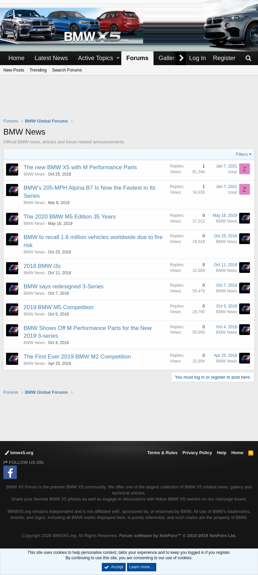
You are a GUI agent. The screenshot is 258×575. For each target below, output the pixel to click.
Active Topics (95, 58)
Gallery (168, 58)
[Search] (248, 58)
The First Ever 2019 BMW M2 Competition (77, 356)
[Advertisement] (129, 101)
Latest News (51, 58)
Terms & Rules (162, 452)
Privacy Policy (197, 452)
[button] (118, 58)
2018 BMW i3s (42, 266)
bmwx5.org (19, 452)
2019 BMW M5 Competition (59, 307)
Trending (38, 70)
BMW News (34, 174)
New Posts (13, 70)
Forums (137, 58)
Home (16, 58)
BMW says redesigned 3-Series (64, 286)
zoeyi (232, 172)
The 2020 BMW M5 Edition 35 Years (70, 216)
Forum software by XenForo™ (177, 535)
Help (221, 452)
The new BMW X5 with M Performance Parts (80, 167)
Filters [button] (242, 154)
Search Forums (67, 70)
